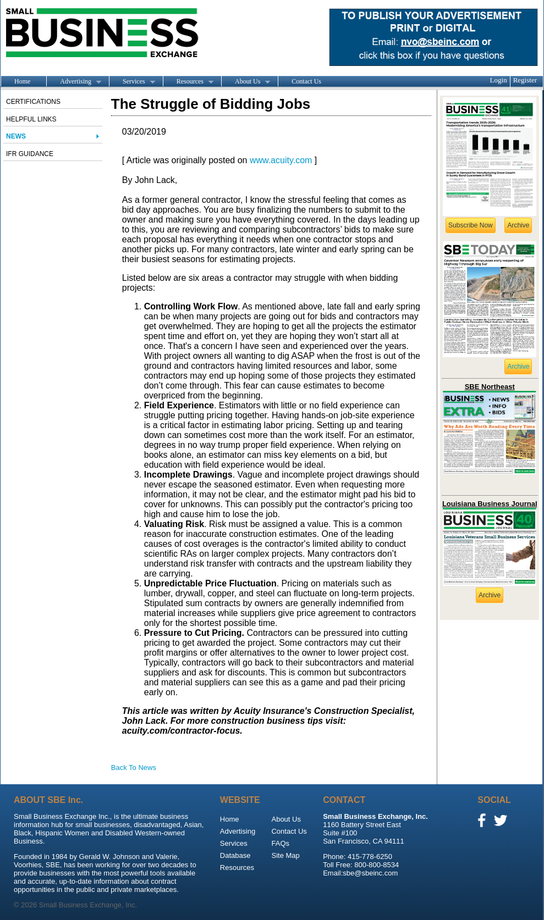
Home (22, 81)
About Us (245, 81)
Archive (518, 225)
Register (525, 80)
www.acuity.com (281, 160)
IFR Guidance (29, 154)
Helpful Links (31, 119)
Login (498, 80)
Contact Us (306, 81)
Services (132, 81)
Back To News (133, 767)
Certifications (33, 102)
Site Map (285, 855)
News (16, 136)
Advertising (73, 81)
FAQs (280, 843)
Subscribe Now (470, 225)
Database (235, 855)
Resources (188, 81)
